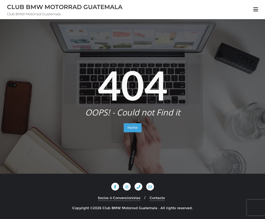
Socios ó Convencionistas (119, 198)
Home (133, 127)
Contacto (157, 198)
